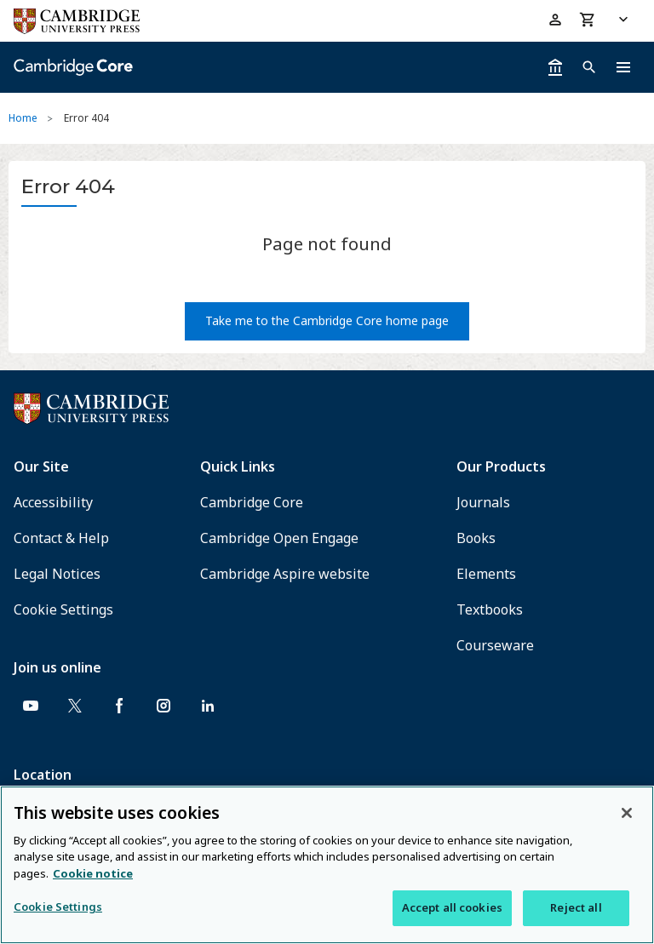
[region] (327, 865)
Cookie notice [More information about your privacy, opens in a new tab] (93, 873)
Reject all (575, 907)
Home (23, 118)
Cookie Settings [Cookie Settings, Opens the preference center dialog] (58, 906)
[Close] (626, 813)
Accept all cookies (452, 907)
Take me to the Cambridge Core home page (327, 320)
